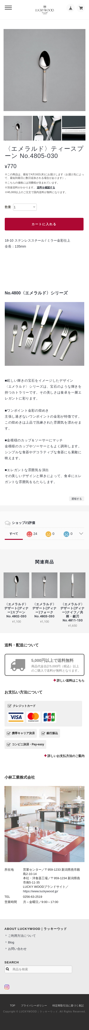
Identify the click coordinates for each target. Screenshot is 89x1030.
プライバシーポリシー (34, 1005)
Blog (11, 942)
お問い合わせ (17, 949)
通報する (76, 498)
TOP (12, 1005)
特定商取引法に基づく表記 (68, 1005)
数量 (8, 207)
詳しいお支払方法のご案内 (65, 756)
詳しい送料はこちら (70, 680)
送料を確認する (46, 187)
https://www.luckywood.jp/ (40, 891)
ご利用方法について (22, 935)
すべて (13, 533)
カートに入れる (44, 224)
